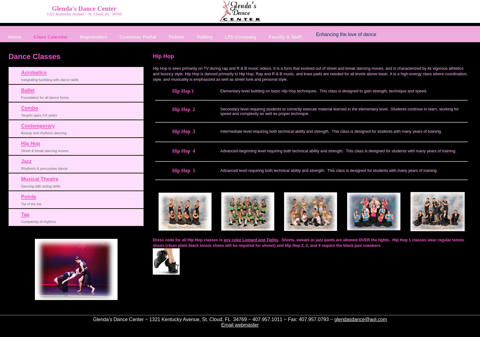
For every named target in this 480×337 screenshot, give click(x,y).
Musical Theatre (39, 179)
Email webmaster (240, 325)
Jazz (26, 161)
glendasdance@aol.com (360, 319)
